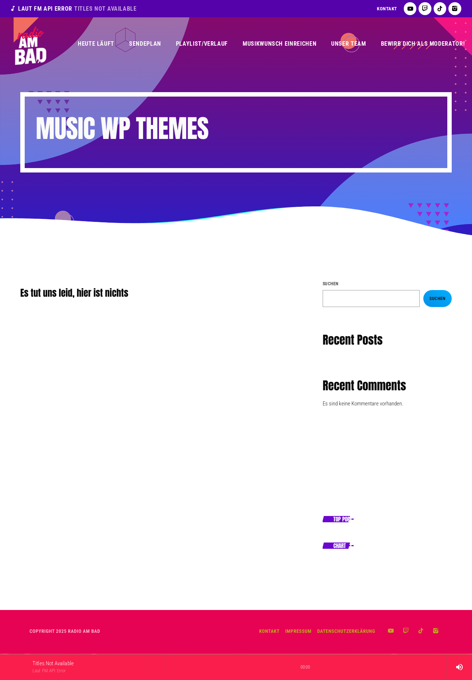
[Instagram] (454, 8)
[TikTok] (440, 8)
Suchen (331, 283)
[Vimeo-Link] (30, 44)
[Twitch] (425, 8)
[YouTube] (410, 8)
